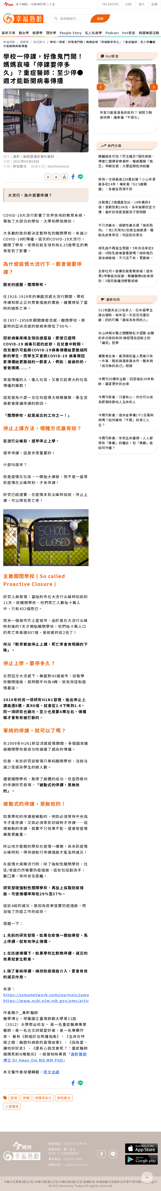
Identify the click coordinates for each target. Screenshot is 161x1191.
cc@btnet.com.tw (76, 1165)
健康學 (24, 42)
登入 (142, 4)
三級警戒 (12, 1106)
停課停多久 (43, 1097)
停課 (26, 1097)
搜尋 (100, 18)
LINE (128, 4)
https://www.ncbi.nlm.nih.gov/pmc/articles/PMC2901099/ (64, 1000)
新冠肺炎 (39, 42)
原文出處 (52, 1071)
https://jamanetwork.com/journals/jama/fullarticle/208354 (66, 994)
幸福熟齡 (9, 42)
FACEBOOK (110, 4)
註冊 (154, 4)
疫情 (13, 1097)
